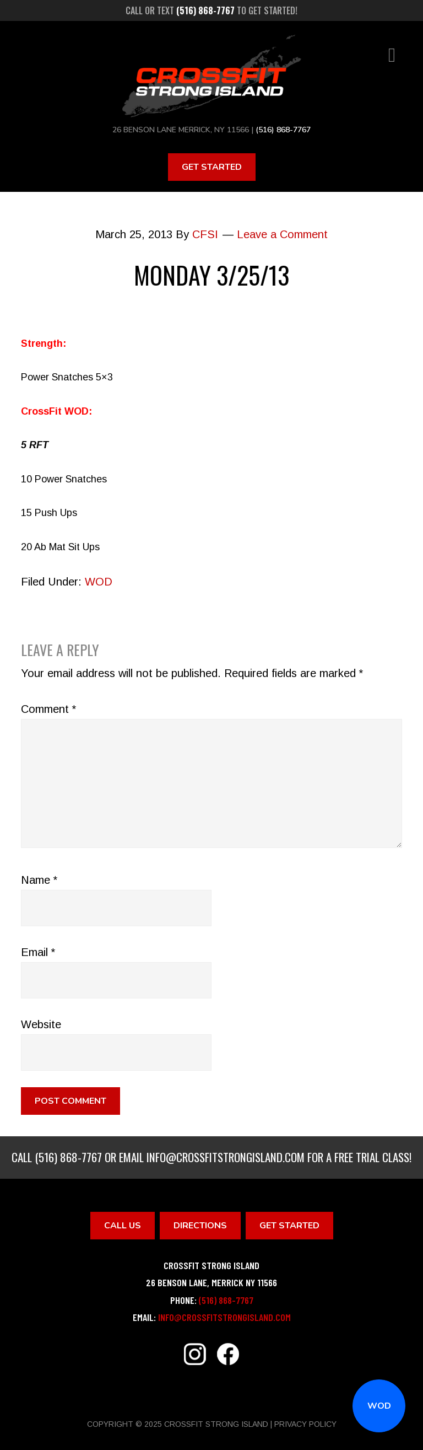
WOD (379, 1406)
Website (41, 1024)
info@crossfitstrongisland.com (226, 1157)
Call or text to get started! (211, 10)
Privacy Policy (305, 1424)
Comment (48, 709)
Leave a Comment (282, 234)
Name (39, 880)
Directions (200, 1226)
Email (38, 952)
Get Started (212, 167)
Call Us (122, 1226)
